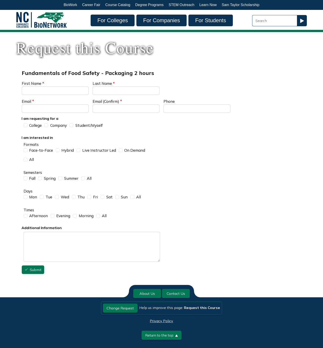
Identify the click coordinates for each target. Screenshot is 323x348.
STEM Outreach (181, 5)
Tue (49, 197)
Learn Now (208, 5)
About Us (147, 293)
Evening (63, 215)
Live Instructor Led (99, 150)
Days (28, 191)
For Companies (161, 20)
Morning (86, 215)
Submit (35, 270)
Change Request (120, 308)
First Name (31, 83)
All (31, 159)
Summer (71, 178)
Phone (169, 101)
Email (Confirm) (106, 101)
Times (29, 210)
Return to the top (161, 335)
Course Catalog (117, 5)
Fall (32, 178)
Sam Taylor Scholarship (241, 5)
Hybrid (67, 150)
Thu (81, 197)
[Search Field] (274, 20)
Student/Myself (89, 125)
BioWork (70, 5)
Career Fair (91, 5)
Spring (50, 178)
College (35, 125)
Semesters (33, 172)
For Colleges (112, 20)
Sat (109, 197)
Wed (65, 197)
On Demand (134, 150)
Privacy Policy (161, 321)
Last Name (102, 83)
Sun (124, 197)
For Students (210, 20)
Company (58, 125)
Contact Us (176, 293)
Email (26, 101)
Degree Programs (149, 5)
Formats (31, 144)
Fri (95, 197)
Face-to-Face (41, 150)
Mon (33, 197)
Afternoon (38, 215)
